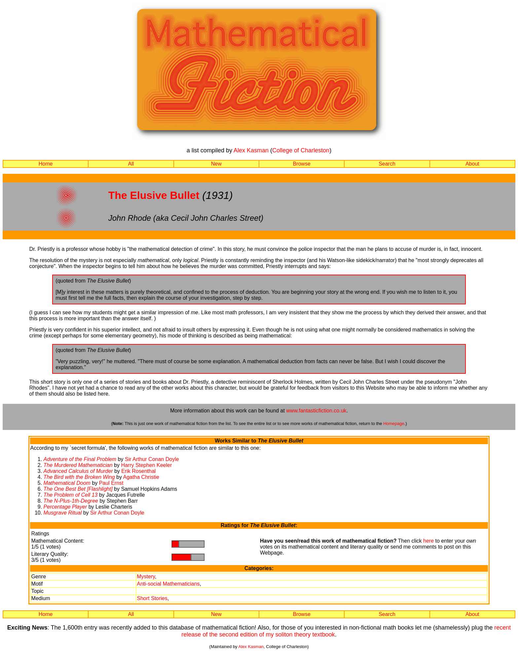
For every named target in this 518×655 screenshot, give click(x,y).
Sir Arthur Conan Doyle (152, 459)
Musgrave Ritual (63, 513)
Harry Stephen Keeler (146, 465)
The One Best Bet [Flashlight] (79, 489)
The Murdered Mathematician (78, 465)
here (428, 541)
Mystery (146, 576)
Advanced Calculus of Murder (78, 471)
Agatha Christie (141, 477)
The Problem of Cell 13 (71, 495)
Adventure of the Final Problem (80, 459)
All (131, 164)
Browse (301, 164)
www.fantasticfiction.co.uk (316, 410)
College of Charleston (300, 150)
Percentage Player (65, 507)
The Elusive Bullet (154, 195)
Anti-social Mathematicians (168, 584)
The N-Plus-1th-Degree (71, 501)
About (472, 164)
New (216, 164)
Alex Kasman (251, 150)
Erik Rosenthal (138, 471)
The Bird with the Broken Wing (79, 477)
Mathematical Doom (67, 483)
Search (387, 164)
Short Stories (152, 598)
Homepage (393, 423)
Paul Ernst (111, 483)
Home (46, 164)
